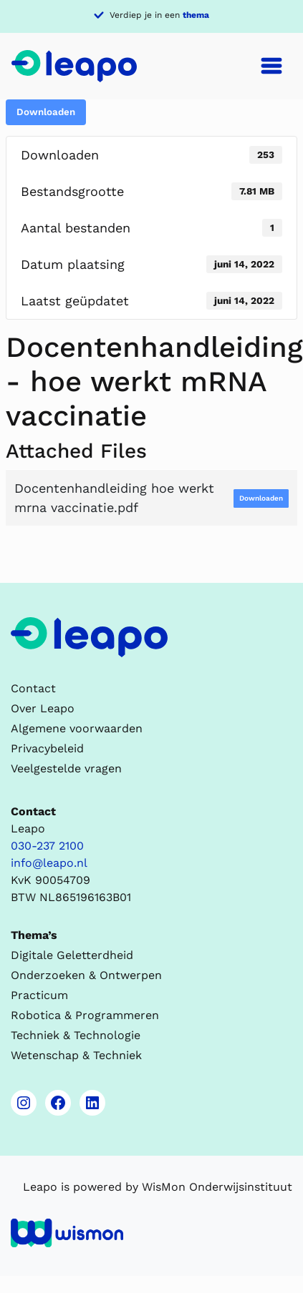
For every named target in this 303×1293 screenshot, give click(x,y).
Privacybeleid (47, 748)
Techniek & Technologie (75, 1035)
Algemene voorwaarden (77, 728)
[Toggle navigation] (271, 65)
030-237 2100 (47, 845)
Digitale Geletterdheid (72, 955)
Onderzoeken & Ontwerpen (86, 975)
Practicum (39, 995)
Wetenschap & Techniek (76, 1055)
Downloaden (45, 112)
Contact (33, 688)
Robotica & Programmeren (85, 1015)
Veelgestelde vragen (66, 768)
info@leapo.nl (49, 863)
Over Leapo (42, 708)
